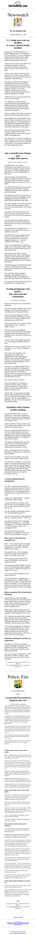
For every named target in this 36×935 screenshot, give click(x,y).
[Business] (11, 922)
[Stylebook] (16, 924)
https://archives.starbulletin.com (18, 933)
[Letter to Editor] (26, 923)
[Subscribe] (18, 923)
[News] (8, 922)
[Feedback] (20, 924)
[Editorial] (22, 922)
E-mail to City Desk (18, 917)
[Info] (16, 665)
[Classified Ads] (10, 923)
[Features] (15, 922)
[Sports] (18, 922)
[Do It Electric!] (26, 922)
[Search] (12, 665)
